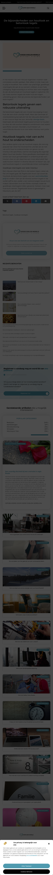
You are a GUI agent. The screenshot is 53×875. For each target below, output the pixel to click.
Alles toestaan (27, 866)
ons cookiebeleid (31, 855)
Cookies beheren (26, 872)
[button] (49, 844)
